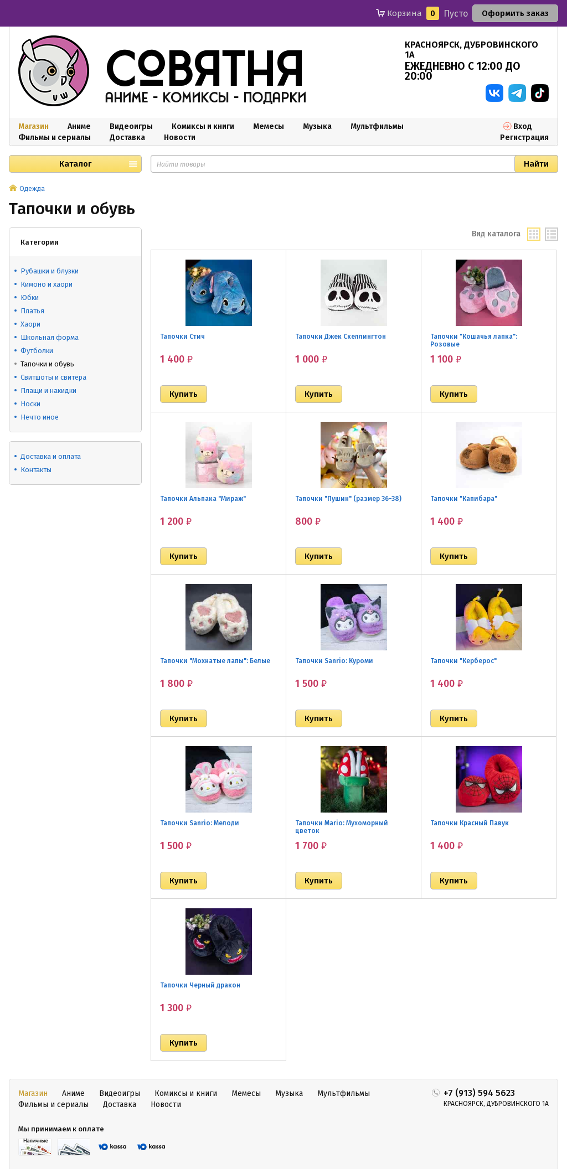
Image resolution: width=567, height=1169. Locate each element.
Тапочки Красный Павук (469, 823)
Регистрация (524, 137)
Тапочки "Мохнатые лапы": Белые (215, 661)
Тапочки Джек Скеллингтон (340, 336)
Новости (179, 137)
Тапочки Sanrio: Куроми (334, 661)
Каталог (75, 164)
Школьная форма (49, 337)
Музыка (317, 126)
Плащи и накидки (48, 390)
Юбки (29, 297)
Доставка (127, 137)
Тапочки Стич (182, 336)
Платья (32, 311)
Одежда (32, 189)
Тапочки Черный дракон (200, 985)
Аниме (79, 126)
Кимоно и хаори (46, 284)
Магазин (33, 126)
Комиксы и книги (203, 126)
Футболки (36, 350)
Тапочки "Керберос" (463, 661)
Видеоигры (131, 126)
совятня (204, 71)
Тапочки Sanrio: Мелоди (199, 823)
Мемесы (268, 126)
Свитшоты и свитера (53, 377)
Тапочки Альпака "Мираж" (203, 499)
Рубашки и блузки (49, 271)
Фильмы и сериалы (54, 137)
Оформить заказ (515, 13)
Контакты (35, 469)
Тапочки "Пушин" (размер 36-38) (348, 499)
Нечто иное (39, 417)
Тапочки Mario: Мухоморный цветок (341, 827)
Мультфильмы (377, 126)
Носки (30, 404)
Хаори (30, 324)
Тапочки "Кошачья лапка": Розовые (473, 340)
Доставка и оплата (50, 456)
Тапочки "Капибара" (463, 499)
